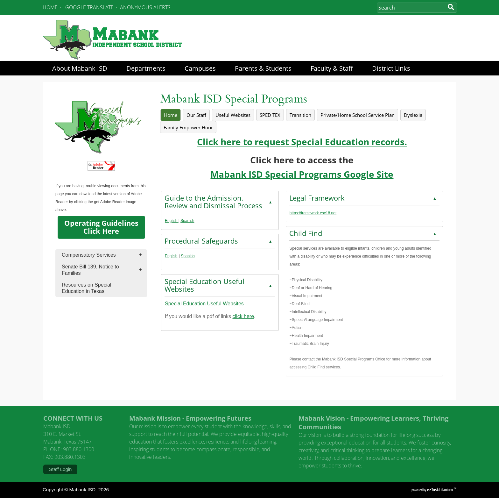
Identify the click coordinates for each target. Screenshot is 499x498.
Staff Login (60, 469)
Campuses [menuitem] (200, 68)
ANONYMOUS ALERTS (145, 7)
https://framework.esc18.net (313, 213)
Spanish (187, 220)
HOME (50, 7)
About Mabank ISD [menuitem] (79, 68)
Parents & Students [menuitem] (263, 68)
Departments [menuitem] (145, 68)
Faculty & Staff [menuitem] (332, 68)
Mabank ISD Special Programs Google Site (301, 174)
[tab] (170, 115)
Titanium (440, 490)
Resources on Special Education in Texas (86, 288)
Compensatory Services (104, 255)
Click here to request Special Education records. (302, 142)
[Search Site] (410, 7)
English (172, 220)
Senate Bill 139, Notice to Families (104, 270)
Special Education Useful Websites (204, 303)
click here (243, 316)
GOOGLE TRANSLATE (89, 7)
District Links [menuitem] (391, 68)
